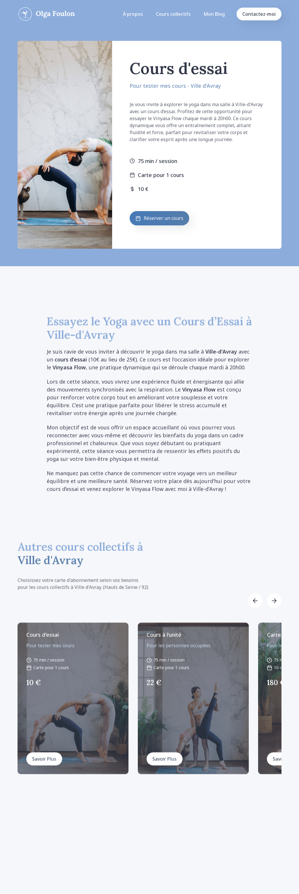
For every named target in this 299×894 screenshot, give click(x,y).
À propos (133, 14)
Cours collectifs (173, 14)
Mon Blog (214, 14)
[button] (255, 605)
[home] (46, 14)
